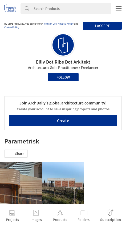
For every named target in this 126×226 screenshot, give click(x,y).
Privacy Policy (66, 23)
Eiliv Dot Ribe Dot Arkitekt (63, 62)
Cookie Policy (11, 27)
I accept (102, 25)
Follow (63, 77)
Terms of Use (50, 23)
